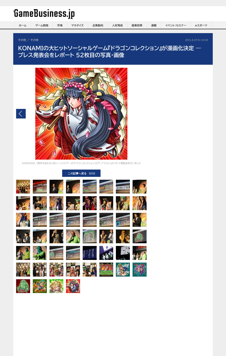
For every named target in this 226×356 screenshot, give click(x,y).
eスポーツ (201, 25)
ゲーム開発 (41, 25)
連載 (154, 25)
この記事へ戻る (81, 173)
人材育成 (117, 25)
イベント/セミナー (175, 25)
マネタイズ (77, 25)
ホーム (22, 25)
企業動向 (97, 25)
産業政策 (137, 25)
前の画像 (21, 113)
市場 (60, 25)
